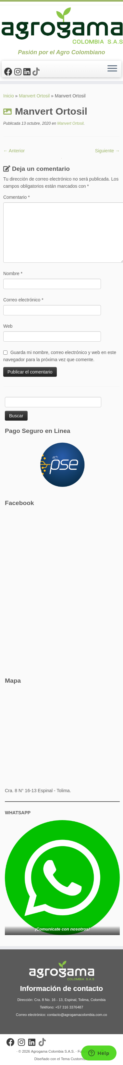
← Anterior (14, 150)
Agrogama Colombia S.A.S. (53, 1051)
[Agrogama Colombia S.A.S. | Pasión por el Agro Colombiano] (61, 25)
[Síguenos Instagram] (18, 71)
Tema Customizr (74, 1059)
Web (8, 326)
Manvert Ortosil (34, 95)
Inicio (8, 95)
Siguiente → (107, 150)
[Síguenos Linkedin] (27, 71)
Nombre (12, 273)
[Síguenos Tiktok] (37, 71)
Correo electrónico (23, 299)
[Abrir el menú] (112, 69)
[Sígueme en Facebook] (9, 71)
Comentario (16, 197)
